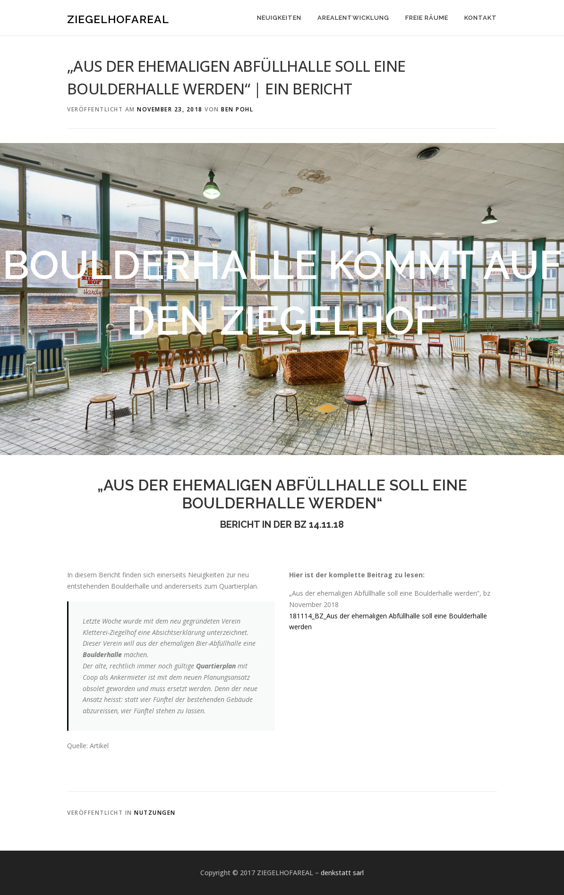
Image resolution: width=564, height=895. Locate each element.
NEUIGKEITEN (279, 17)
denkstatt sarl (342, 872)
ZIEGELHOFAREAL (118, 19)
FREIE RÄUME (426, 17)
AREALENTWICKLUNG (353, 17)
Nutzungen (155, 813)
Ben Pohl (237, 109)
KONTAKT (480, 17)
